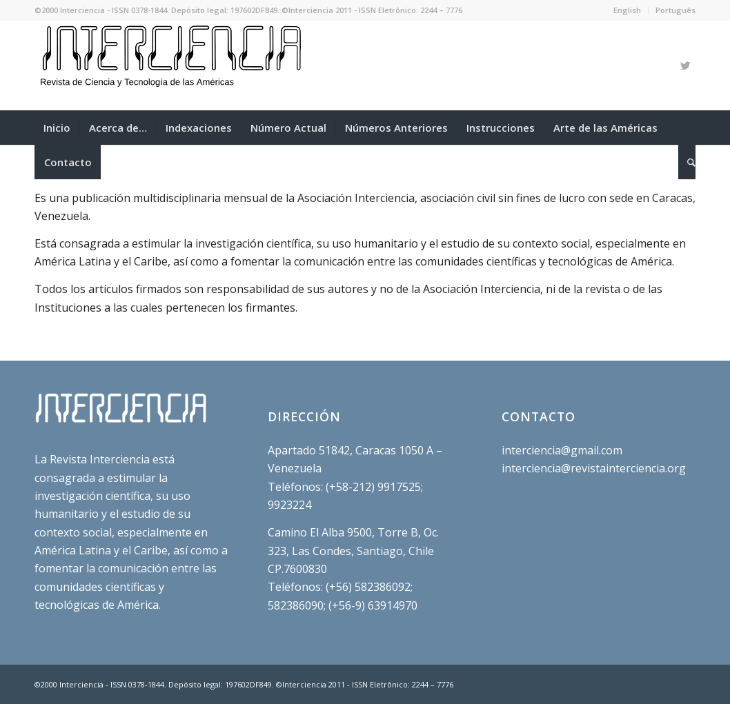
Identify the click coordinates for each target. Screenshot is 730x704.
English (627, 10)
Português (675, 10)
